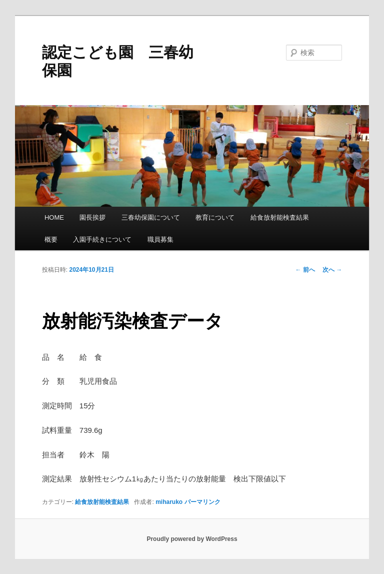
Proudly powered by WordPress (191, 538)
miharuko (169, 501)
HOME (54, 217)
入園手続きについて (102, 239)
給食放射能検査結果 (279, 217)
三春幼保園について (151, 217)
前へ (305, 269)
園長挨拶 (93, 217)
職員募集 (161, 239)
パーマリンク (202, 501)
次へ (332, 269)
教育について (215, 217)
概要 (51, 239)
